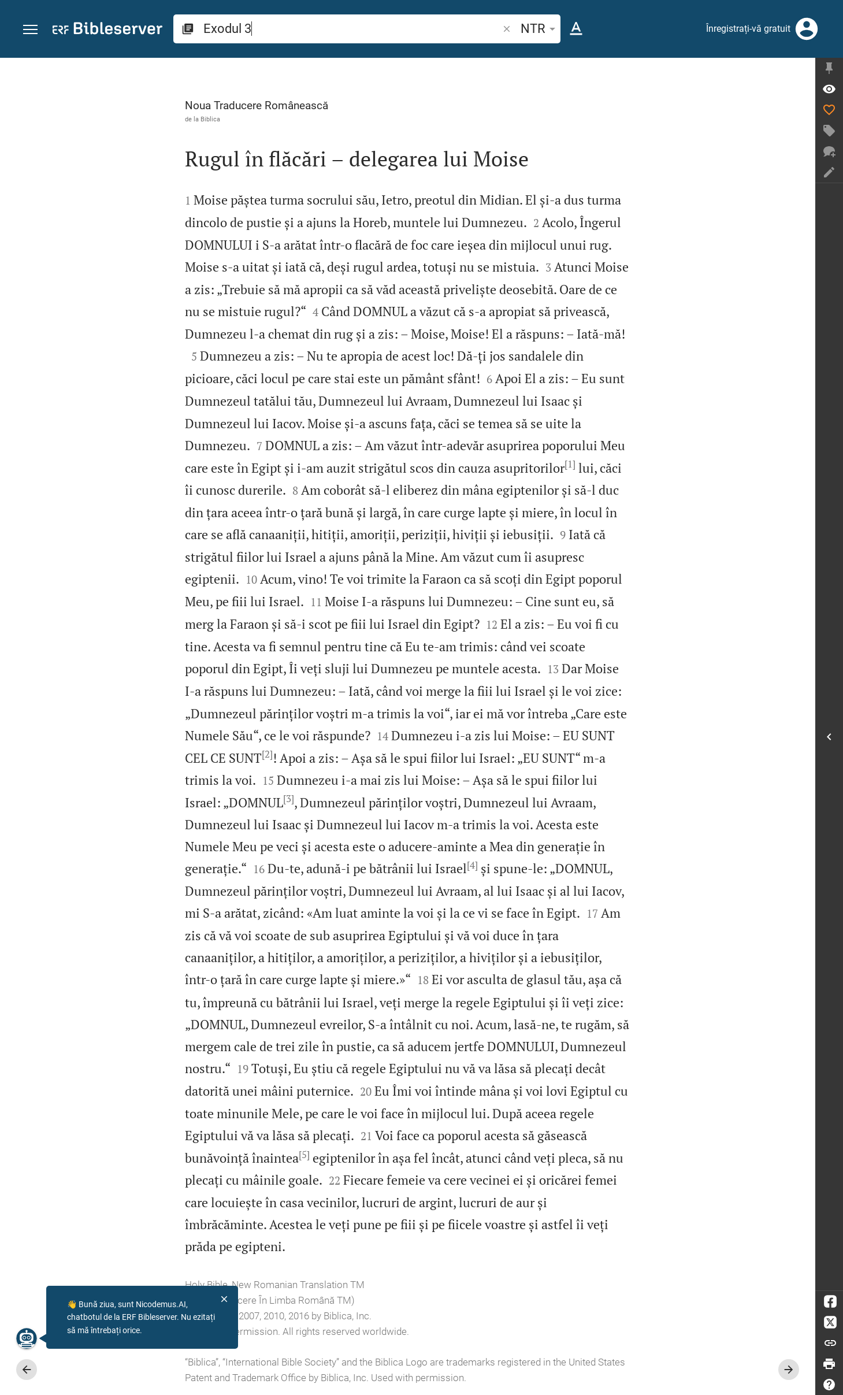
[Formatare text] (576, 29)
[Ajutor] (829, 1384)
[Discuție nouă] (829, 151)
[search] (352, 28)
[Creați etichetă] (829, 130)
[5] (304, 1154)
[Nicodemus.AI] (26, 1338)
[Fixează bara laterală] (829, 68)
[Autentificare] (806, 29)
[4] (472, 865)
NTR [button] (540, 28)
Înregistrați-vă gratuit (748, 28)
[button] (30, 30)
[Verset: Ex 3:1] (829, 89)
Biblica (210, 119)
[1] (570, 464)
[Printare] (829, 1363)
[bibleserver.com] (107, 30)
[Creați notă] (829, 172)
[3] (288, 798)
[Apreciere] (829, 109)
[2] (267, 754)
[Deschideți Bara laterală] (829, 736)
